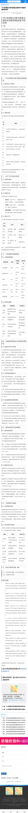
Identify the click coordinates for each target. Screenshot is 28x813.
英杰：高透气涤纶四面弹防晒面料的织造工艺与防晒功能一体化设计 (15, 724)
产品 (10, 811)
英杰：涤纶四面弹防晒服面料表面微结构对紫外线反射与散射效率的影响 (15, 731)
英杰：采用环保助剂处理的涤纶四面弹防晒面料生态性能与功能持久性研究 (15, 733)
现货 (17, 811)
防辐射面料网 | (10, 805)
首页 (3, 811)
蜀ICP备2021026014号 (15, 806)
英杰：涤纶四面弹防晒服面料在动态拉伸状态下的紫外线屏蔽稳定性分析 (15, 722)
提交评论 (4, 774)
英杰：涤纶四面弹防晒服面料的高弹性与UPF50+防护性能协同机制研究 (15, 718)
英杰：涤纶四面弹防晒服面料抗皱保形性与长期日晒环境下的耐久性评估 (15, 727)
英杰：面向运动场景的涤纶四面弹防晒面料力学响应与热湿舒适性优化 (15, 729)
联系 (24, 811)
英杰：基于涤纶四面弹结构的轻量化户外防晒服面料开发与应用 (15, 720)
